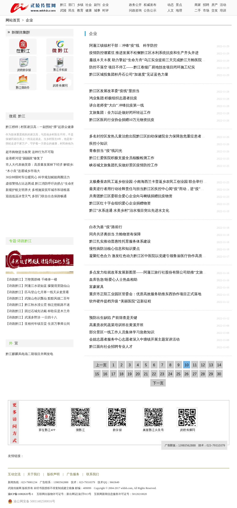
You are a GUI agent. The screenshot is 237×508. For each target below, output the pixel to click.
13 (211, 365)
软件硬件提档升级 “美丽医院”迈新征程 (120, 301)
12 (203, 365)
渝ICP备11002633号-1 (21, 494)
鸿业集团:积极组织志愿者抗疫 (113, 98)
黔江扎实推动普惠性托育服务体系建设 (120, 241)
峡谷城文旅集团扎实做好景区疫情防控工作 (123, 165)
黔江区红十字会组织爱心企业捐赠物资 (120, 203)
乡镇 (80, 5)
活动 (223, 5)
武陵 (63, 10)
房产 (214, 5)
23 (162, 374)
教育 (80, 10)
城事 (97, 10)
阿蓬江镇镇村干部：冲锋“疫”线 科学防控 (123, 45)
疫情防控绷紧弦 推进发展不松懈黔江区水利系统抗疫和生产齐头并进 (144, 53)
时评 (105, 10)
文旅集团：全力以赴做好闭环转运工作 (120, 112)
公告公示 (150, 10)
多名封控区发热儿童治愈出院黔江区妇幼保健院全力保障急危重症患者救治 (149, 136)
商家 (198, 5)
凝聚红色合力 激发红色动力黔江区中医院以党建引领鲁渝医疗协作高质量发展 (151, 256)
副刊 (97, 5)
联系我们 (92, 474)
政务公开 (135, 5)
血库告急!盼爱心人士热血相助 (113, 279)
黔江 (63, 5)
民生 (71, 10)
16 (105, 374)
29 (211, 374)
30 (219, 374)
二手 (198, 10)
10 (187, 365)
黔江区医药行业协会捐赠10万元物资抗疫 (121, 120)
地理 (179, 10)
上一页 (101, 365)
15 (97, 374)
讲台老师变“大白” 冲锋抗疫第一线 (116, 105)
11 (195, 365)
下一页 (158, 383)
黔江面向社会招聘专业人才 (111, 346)
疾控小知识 (98, 143)
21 (146, 374)
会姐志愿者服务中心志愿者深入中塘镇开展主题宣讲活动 (134, 339)
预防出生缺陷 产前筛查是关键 (113, 318)
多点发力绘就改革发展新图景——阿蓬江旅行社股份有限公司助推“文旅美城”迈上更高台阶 (161, 272)
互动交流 (14, 474)
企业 (105, 5)
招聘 (206, 5)
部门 (71, 5)
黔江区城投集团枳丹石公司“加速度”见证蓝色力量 (128, 74)
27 (195, 374)
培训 (223, 10)
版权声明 (53, 474)
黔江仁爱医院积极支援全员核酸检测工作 (121, 158)
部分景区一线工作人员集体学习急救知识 (121, 332)
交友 (214, 10)
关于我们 (33, 474)
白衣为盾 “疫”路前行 (105, 227)
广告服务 (73, 474)
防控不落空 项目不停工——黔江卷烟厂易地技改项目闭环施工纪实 (142, 67)
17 (113, 374)
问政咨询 (135, 10)
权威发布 (150, 5)
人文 (170, 10)
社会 (88, 5)
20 (138, 374)
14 (219, 365)
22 (154, 374)
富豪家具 (96, 287)
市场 (206, 10)
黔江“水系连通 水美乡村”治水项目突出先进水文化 (129, 210)
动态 (170, 5)
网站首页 (13, 20)
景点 (179, 5)
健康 (88, 10)
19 (130, 374)
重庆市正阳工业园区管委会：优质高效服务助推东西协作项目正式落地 (145, 294)
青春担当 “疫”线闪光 (105, 151)
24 (170, 374)
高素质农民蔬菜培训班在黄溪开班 (116, 325)
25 (178, 374)
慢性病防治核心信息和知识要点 (114, 249)
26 (187, 374)
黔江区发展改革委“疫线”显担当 (114, 91)
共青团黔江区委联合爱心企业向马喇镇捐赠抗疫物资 (130, 196)
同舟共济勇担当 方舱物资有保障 (115, 234)
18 (122, 374)
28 (203, 374)
